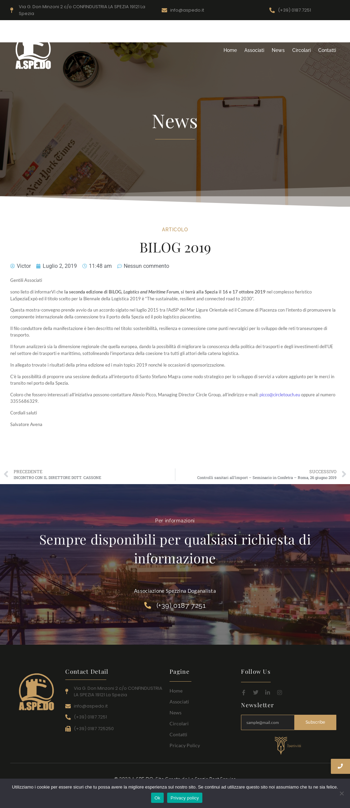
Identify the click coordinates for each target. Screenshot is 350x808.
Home (230, 50)
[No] (341, 793)
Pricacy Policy (185, 745)
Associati (254, 50)
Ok (157, 797)
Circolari (301, 50)
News (278, 50)
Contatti (327, 50)
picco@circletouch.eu (279, 394)
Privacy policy (185, 797)
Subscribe (315, 722)
